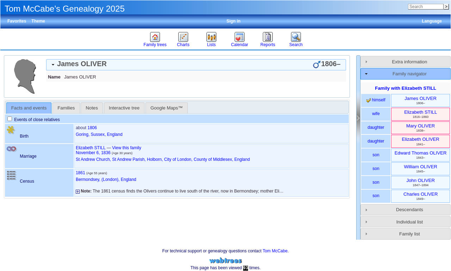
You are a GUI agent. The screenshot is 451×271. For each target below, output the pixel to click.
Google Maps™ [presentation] (166, 108)
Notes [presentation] (92, 108)
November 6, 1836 (93, 152)
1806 (92, 127)
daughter (375, 127)
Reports (267, 44)
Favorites (16, 21)
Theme (38, 21)
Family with (405, 88)
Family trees (154, 44)
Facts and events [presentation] (29, 108)
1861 (80, 172)
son (375, 154)
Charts (183, 44)
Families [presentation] (66, 108)
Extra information (409, 61)
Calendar (239, 44)
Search (296, 44)
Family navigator (410, 73)
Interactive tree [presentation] (124, 108)
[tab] (196, 64)
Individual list (409, 222)
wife (375, 113)
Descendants (409, 209)
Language (432, 21)
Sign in (234, 21)
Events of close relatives (33, 119)
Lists (211, 44)
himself (375, 99)
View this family (126, 147)
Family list (409, 234)
